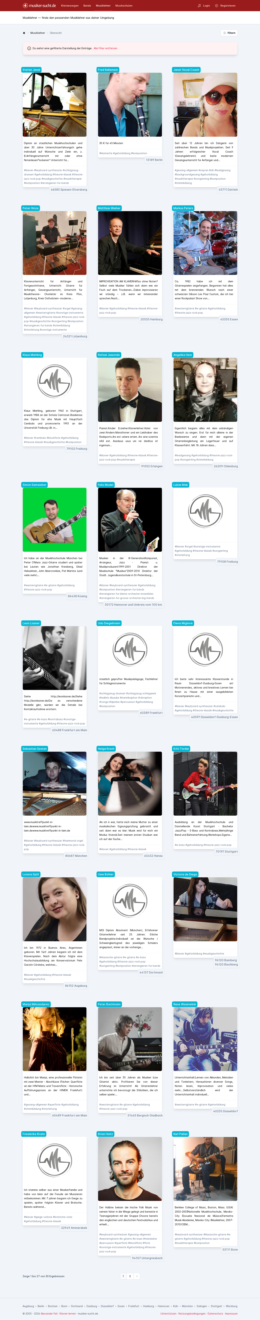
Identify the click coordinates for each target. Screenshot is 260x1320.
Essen (121, 1306)
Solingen (202, 1306)
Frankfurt (133, 1306)
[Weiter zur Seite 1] (123, 1276)
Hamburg (148, 1306)
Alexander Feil (49, 1313)
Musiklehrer (37, 32)
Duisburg (92, 1306)
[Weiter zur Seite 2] (130, 1276)
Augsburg (28, 1306)
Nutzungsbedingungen (192, 1313)
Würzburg (231, 1306)
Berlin (41, 1306)
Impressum (231, 1313)
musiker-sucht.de (88, 1313)
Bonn (64, 1306)
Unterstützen (168, 1313)
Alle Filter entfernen (105, 48)
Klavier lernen (68, 1313)
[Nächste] (137, 1276)
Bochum (52, 1306)
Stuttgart (216, 1306)
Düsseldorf (107, 1306)
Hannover (164, 1306)
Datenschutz (215, 1313)
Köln (175, 1306)
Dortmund (77, 1306)
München (187, 1306)
